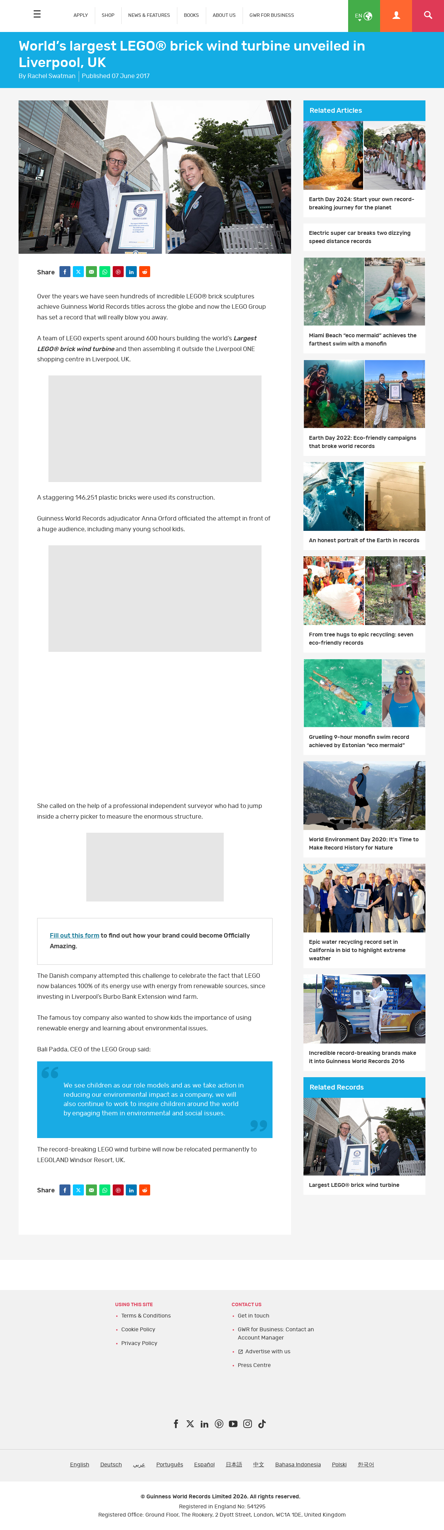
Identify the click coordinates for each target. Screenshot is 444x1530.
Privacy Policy (139, 1343)
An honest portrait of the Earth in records (364, 540)
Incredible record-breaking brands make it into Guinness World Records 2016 (362, 1057)
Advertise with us (267, 1351)
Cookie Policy (138, 1329)
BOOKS (191, 15)
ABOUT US (224, 15)
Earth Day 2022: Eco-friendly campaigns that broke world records (363, 442)
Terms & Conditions (146, 1316)
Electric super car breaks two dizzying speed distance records (360, 237)
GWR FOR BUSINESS (271, 15)
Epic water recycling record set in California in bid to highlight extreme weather (357, 950)
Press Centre (254, 1365)
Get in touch (253, 1316)
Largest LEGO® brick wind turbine (354, 1185)
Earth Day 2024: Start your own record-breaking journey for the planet (361, 203)
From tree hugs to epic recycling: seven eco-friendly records (361, 639)
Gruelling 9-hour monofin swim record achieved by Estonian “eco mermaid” (359, 741)
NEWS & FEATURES (149, 15)
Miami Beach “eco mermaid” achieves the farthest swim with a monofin (363, 340)
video (155, 729)
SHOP (108, 15)
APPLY (81, 15)
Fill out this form (74, 936)
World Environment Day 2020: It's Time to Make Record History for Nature (364, 844)
